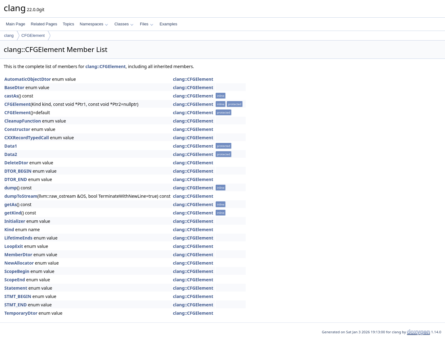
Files (146, 24)
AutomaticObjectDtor (27, 79)
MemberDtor (18, 254)
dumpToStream (20, 196)
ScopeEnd (14, 280)
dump (10, 188)
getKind (12, 213)
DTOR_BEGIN (18, 171)
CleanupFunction (22, 121)
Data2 (10, 154)
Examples (168, 24)
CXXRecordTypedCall (26, 137)
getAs (10, 204)
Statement (15, 288)
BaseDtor (14, 87)
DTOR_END (15, 179)
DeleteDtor (16, 163)
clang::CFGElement (106, 66)
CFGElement (33, 35)
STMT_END (15, 305)
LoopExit (13, 246)
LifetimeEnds (18, 238)
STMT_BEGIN (17, 296)
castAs (11, 96)
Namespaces (94, 24)
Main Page (15, 24)
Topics (68, 24)
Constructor (17, 129)
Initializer (14, 221)
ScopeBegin (16, 271)
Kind (9, 229)
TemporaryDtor (20, 313)
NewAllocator (19, 263)
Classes (124, 24)
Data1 (10, 146)
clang (9, 35)
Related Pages (44, 24)
